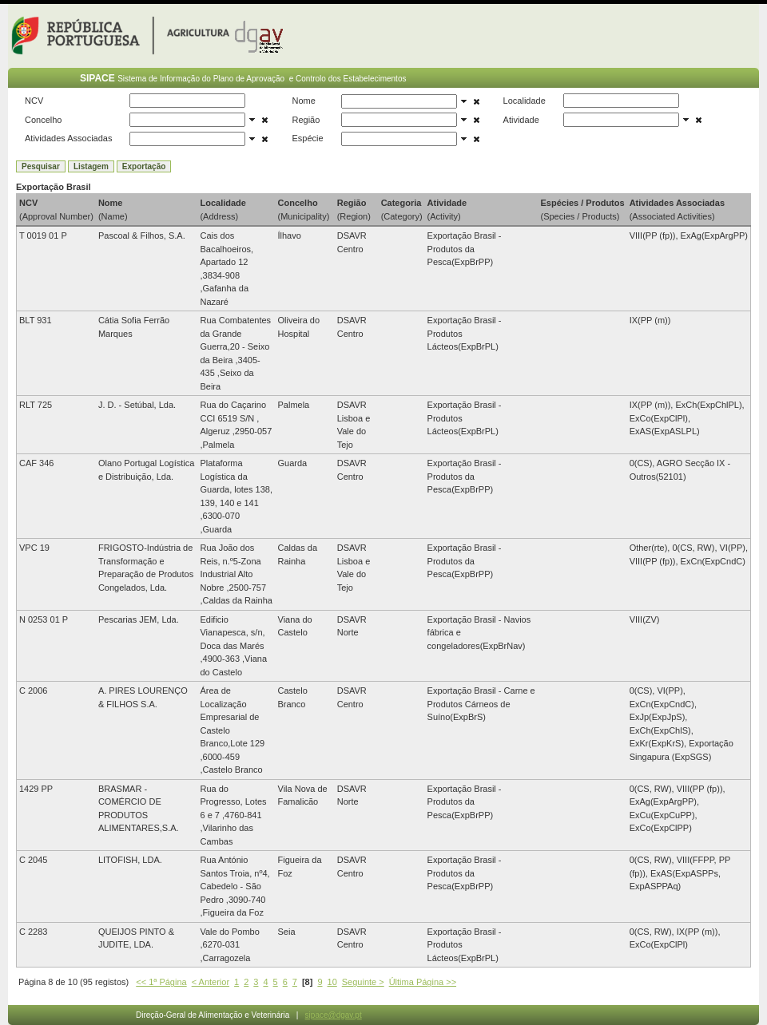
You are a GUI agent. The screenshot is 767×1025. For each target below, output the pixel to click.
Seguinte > (363, 982)
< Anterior (210, 982)
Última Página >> (422, 982)
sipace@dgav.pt (333, 1015)
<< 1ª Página (161, 982)
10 (332, 982)
